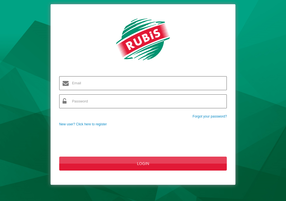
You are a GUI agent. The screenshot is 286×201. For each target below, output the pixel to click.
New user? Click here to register (83, 124)
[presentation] (101, 139)
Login (143, 163)
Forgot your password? (210, 116)
